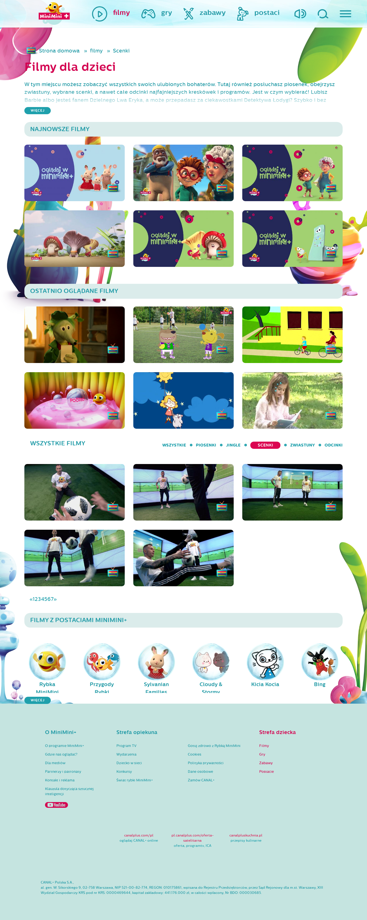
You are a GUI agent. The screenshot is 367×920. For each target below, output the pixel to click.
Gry (262, 754)
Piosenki (206, 445)
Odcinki (334, 445)
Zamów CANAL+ (201, 780)
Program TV (126, 746)
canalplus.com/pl (138, 835)
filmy (96, 51)
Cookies (194, 754)
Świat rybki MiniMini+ (134, 780)
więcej (37, 110)
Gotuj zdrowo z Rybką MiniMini (214, 746)
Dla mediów (55, 763)
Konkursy (124, 771)
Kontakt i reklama (60, 780)
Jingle (233, 445)
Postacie (266, 771)
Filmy (264, 746)
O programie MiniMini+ (64, 746)
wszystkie (174, 445)
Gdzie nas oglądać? (61, 754)
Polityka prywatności (206, 763)
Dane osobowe (200, 771)
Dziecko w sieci (129, 763)
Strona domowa (59, 51)
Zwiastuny (302, 445)
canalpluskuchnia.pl (245, 835)
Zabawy (266, 763)
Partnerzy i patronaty (63, 771)
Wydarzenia (126, 754)
